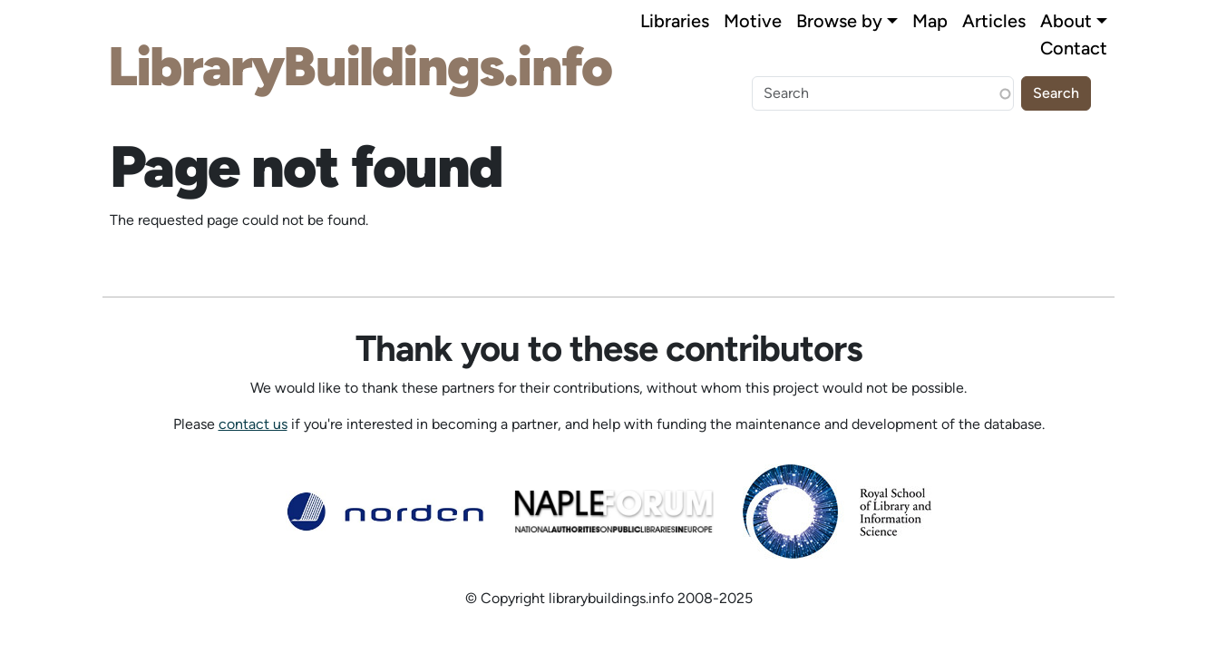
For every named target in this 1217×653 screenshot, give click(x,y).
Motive (753, 21)
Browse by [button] (839, 21)
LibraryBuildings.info (359, 66)
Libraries (674, 21)
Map (930, 21)
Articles (994, 21)
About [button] (1066, 21)
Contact (1073, 48)
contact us (253, 424)
